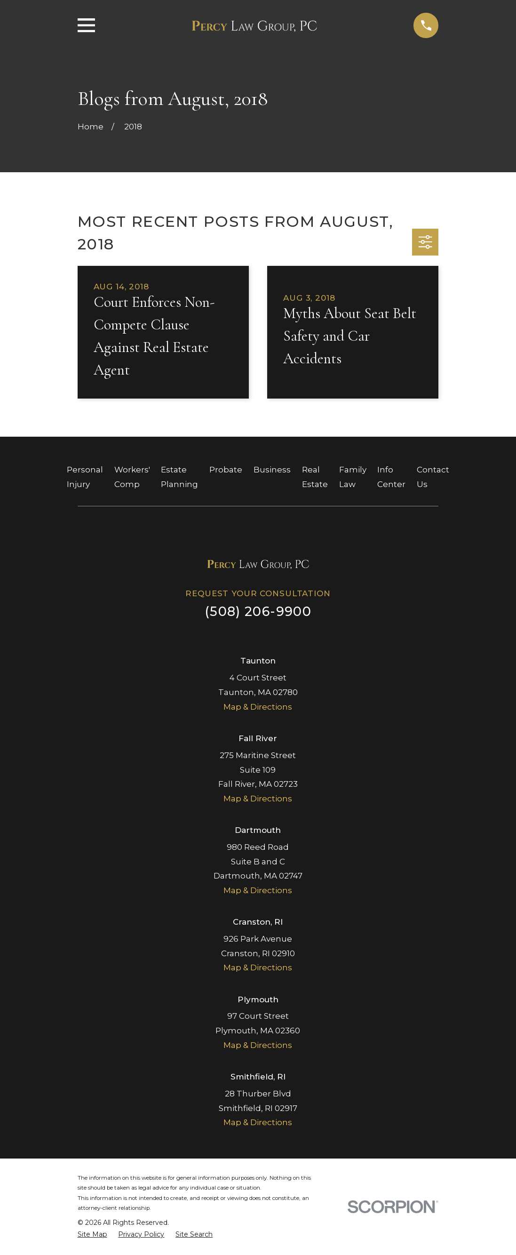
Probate (225, 469)
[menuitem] (92, 1235)
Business (272, 469)
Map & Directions (257, 706)
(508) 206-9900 (258, 611)
